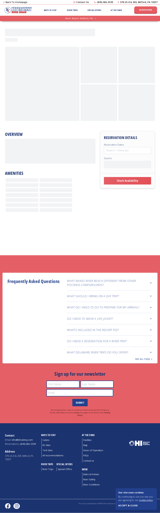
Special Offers (94, 10)
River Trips (72, 10)
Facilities (87, 440)
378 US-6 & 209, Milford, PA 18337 (139, 2)
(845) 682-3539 (105, 2)
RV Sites (46, 445)
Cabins (45, 440)
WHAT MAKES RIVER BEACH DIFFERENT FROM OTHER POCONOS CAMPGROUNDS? (109, 283)
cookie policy (146, 500)
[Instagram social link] (16, 506)
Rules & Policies (91, 474)
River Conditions (91, 484)
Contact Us (82, 2)
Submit (80, 403)
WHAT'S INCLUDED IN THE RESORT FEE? (109, 330)
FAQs (86, 455)
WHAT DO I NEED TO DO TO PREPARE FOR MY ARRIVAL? (109, 307)
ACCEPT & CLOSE (128, 505)
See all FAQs (143, 359)
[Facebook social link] (8, 506)
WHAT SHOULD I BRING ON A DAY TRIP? (109, 296)
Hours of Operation (93, 450)
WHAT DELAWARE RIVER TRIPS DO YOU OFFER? (109, 352)
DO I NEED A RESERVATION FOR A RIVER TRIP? (109, 341)
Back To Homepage (15, 2)
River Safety (89, 479)
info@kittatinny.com (22, 440)
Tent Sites (47, 450)
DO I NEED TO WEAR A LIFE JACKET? (109, 319)
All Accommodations (52, 455)
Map (85, 445)
